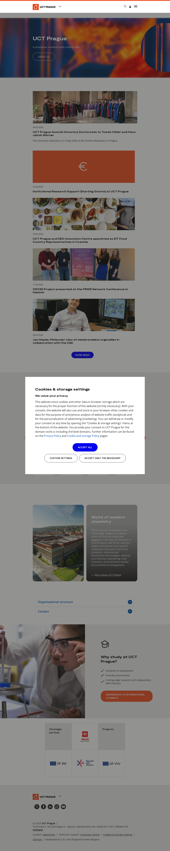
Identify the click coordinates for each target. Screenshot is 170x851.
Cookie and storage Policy (83, 436)
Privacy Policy (52, 436)
